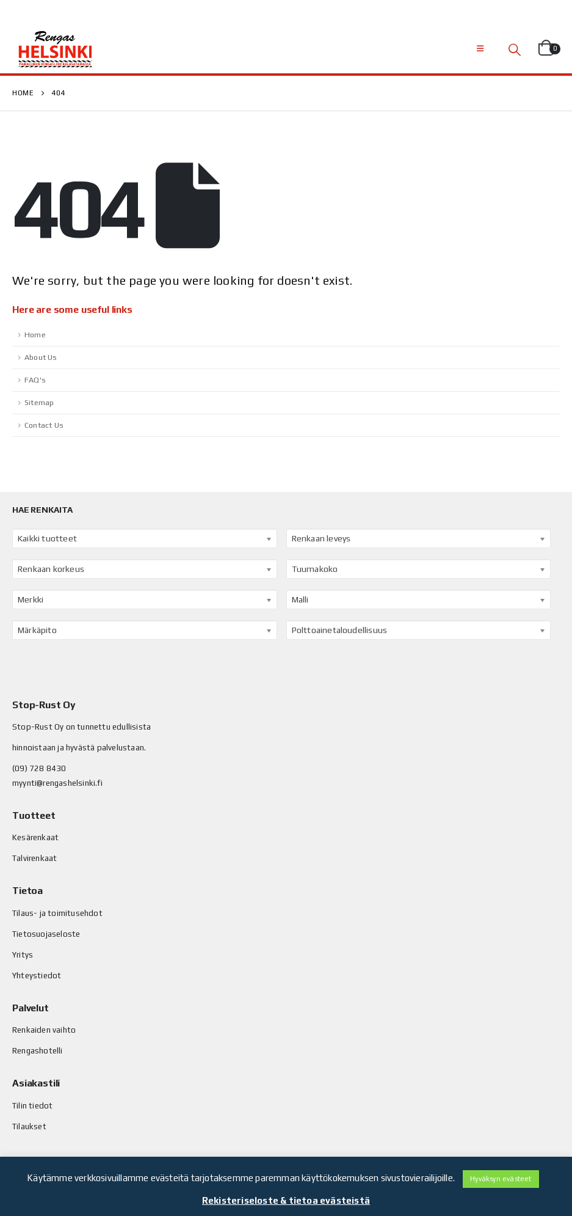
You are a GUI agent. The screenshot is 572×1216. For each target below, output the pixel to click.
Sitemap (39, 402)
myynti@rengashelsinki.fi (57, 783)
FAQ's (35, 379)
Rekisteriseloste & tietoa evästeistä (286, 1200)
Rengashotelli (37, 1050)
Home (35, 334)
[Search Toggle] (514, 49)
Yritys (22, 954)
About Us (40, 357)
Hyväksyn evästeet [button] (500, 1178)
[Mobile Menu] (480, 48)
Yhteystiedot (36, 975)
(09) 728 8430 (39, 768)
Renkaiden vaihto (44, 1030)
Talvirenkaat (34, 858)
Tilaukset (29, 1126)
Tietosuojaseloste (46, 934)
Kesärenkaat (35, 837)
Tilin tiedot (32, 1105)
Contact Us (43, 425)
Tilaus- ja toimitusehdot (57, 913)
